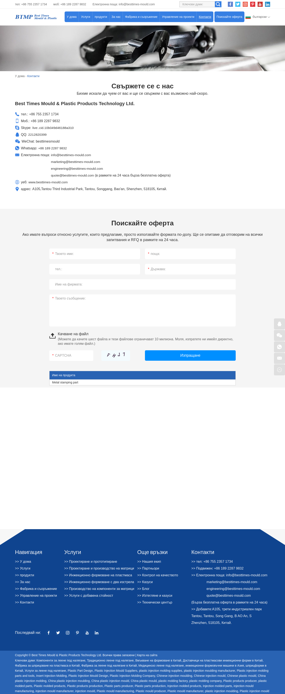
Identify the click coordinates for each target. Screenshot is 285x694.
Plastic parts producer (119, 685)
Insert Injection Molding (51, 675)
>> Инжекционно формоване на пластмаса (98, 575)
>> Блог (143, 588)
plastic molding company (205, 680)
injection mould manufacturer (54, 691)
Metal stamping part (65, 382)
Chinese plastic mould (241, 675)
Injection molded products (184, 685)
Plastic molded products (49, 685)
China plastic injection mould (110, 680)
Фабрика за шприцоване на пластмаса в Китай (47, 665)
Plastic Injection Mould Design (88, 675)
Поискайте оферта (229, 16)
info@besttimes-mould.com (137, 4)
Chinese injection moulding (174, 675)
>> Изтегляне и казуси (154, 595)
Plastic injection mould (254, 691)
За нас (116, 16)
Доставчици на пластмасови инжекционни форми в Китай (222, 660)
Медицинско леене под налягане (161, 665)
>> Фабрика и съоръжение (36, 588)
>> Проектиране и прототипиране (90, 561)
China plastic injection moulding (69, 680)
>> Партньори (148, 568)
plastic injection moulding (221, 691)
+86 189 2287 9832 (53, 148)
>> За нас (22, 582)
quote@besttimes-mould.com (73, 175)
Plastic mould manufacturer (185, 691)
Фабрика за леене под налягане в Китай (109, 665)
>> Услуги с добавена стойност (88, 595)
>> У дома (23, 561)
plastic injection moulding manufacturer (209, 670)
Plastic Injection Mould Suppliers (116, 670)
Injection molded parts (217, 685)
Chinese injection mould (209, 675)
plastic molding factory (172, 680)
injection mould (85, 691)
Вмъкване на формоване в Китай (158, 660)
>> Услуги (22, 568)
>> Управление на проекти (36, 595)
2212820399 (37, 134)
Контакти (205, 16)
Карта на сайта (147, 655)
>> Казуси (145, 582)
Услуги (85, 16)
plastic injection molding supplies (160, 670)
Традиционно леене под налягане (110, 660)
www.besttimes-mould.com (48, 182)
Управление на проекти (178, 16)
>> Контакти (24, 602)
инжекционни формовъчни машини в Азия (215, 665)
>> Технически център (154, 602)
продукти (101, 16)
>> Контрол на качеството (157, 575)
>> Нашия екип (149, 561)
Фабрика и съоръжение (141, 16)
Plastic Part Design (80, 670)
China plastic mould (144, 680)
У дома (72, 16)
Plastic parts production (150, 685)
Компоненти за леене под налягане (60, 660)
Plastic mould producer (151, 691)
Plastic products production (85, 685)
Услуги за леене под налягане (45, 670)
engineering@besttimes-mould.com (78, 168)
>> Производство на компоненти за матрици (99, 588)
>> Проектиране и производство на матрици (99, 568)
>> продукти (24, 575)
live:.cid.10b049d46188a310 (53, 127)
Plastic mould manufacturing (115, 691)
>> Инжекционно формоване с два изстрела (99, 582)
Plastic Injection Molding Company (132, 675)
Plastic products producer (240, 680)
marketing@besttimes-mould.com (76, 161)
